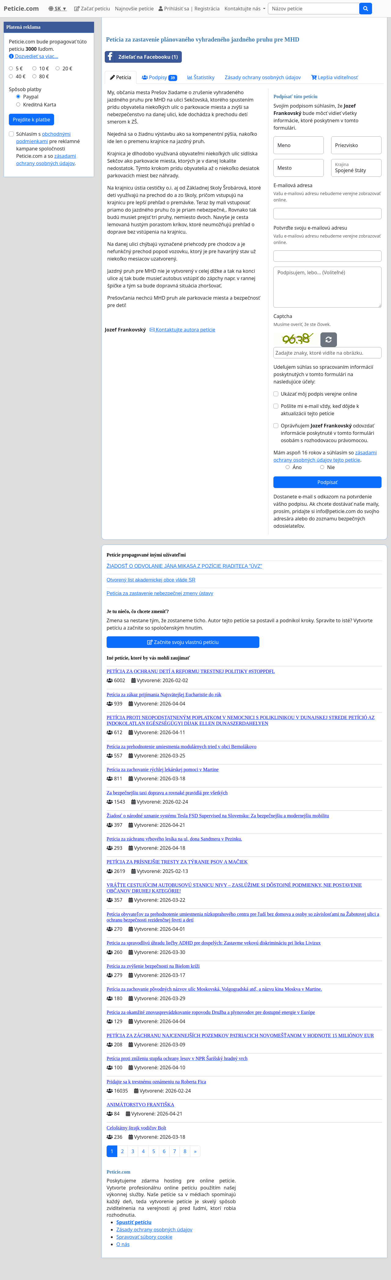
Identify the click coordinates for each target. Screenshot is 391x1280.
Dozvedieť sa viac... (33, 56)
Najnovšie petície (134, 8)
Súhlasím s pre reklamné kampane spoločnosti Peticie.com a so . (48, 149)
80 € (44, 76)
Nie (331, 467)
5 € (19, 68)
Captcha (282, 316)
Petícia (120, 77)
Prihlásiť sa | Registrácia (189, 8)
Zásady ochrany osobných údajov (263, 77)
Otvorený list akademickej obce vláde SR (151, 580)
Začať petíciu (92, 8)
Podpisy (159, 77)
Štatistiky (201, 77)
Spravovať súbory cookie (144, 1237)
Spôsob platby (25, 89)
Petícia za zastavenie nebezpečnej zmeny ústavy (160, 593)
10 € (44, 68)
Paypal (30, 96)
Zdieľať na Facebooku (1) (141, 56)
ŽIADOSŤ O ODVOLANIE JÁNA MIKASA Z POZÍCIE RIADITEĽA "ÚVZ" (184, 566)
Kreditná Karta (39, 104)
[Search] (314, 8)
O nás (123, 1244)
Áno (297, 467)
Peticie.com (21, 8)
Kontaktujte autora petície (182, 329)
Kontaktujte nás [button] (243, 8)
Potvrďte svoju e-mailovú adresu (310, 227)
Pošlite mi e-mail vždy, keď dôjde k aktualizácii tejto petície (320, 410)
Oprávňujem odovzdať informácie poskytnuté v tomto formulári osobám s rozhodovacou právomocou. (327, 433)
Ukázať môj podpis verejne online (319, 393)
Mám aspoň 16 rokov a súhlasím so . (325, 456)
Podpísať (327, 482)
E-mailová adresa (292, 185)
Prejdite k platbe (31, 119)
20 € (67, 68)
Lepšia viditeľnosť (334, 77)
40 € (21, 76)
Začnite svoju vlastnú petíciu (183, 642)
